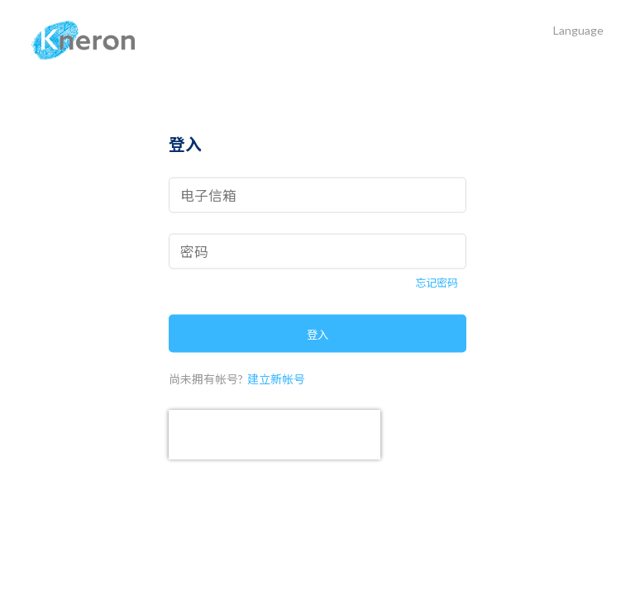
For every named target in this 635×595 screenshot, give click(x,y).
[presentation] (274, 434)
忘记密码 (436, 283)
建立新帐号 (276, 378)
